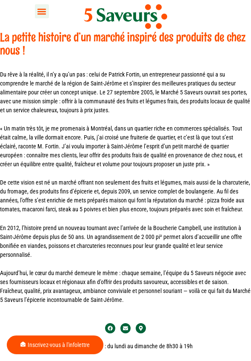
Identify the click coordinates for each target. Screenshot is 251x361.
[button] (42, 11)
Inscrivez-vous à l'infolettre (55, 344)
